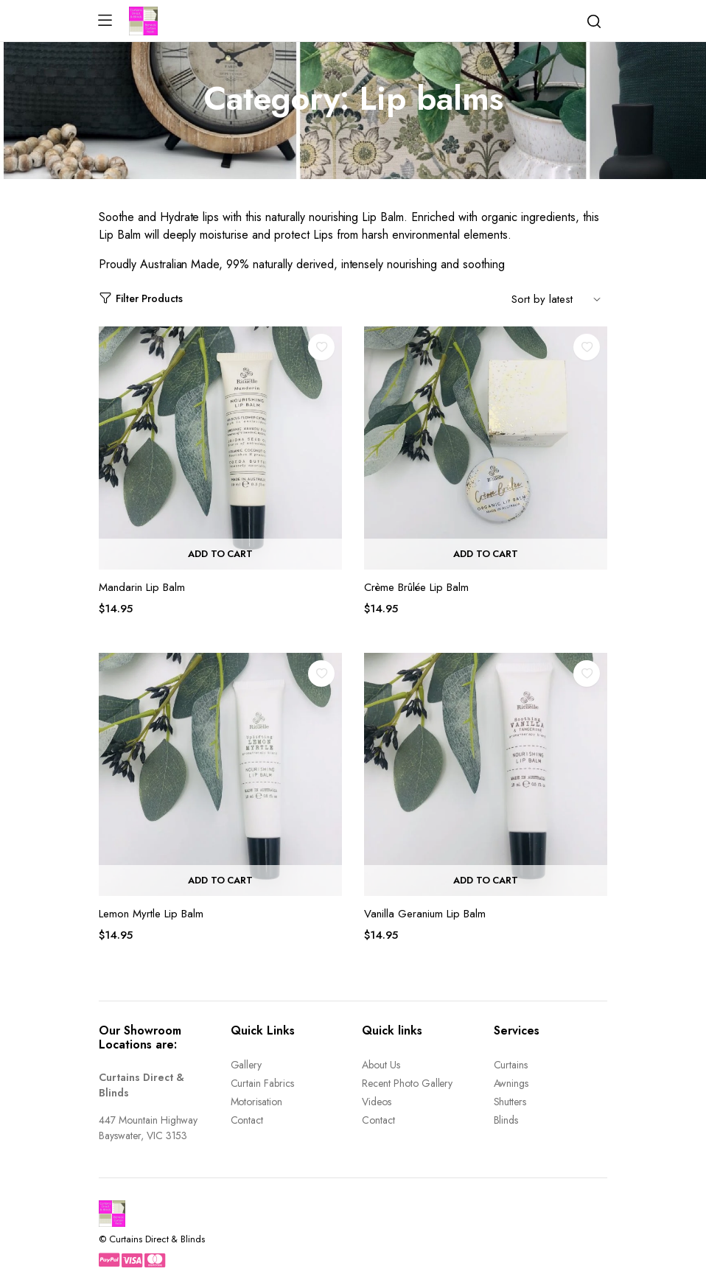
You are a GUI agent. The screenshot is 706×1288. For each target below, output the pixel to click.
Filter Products (141, 299)
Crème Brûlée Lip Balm (416, 587)
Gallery (246, 1064)
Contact (247, 1120)
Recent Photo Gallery (407, 1083)
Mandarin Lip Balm (142, 587)
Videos (376, 1101)
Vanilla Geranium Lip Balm (425, 914)
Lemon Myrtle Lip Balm (151, 914)
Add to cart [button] (221, 554)
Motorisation (257, 1101)
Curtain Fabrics (263, 1083)
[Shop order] (559, 298)
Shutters (510, 1101)
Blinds (506, 1120)
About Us (381, 1064)
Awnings (511, 1083)
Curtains (511, 1064)
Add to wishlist (321, 347)
